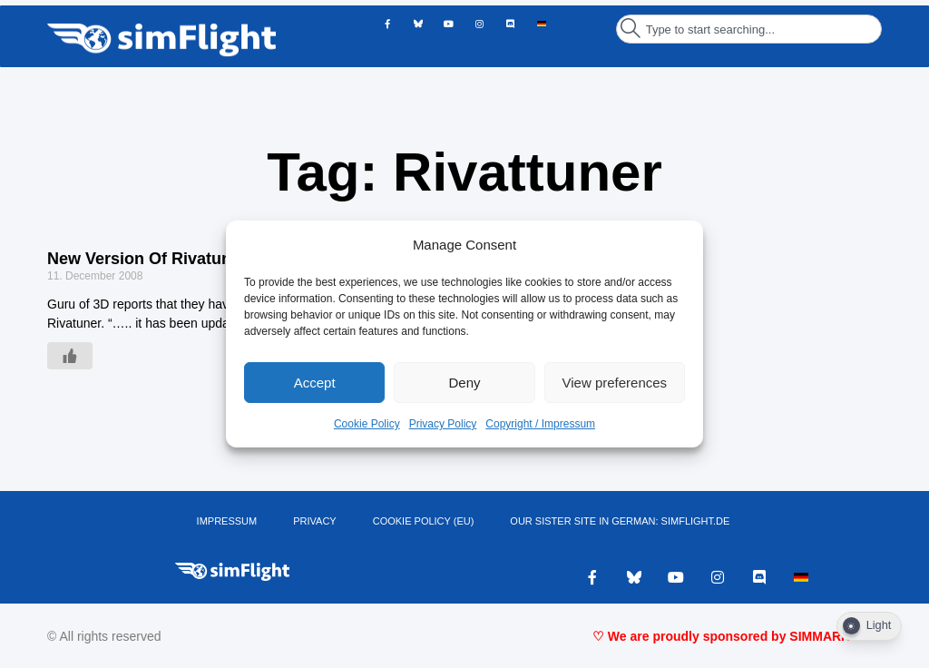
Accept (315, 382)
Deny (464, 382)
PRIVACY (314, 521)
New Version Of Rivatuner (147, 259)
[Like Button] (70, 355)
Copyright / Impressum (540, 424)
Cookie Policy (367, 424)
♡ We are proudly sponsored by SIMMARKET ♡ (737, 636)
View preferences (615, 382)
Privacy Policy (443, 424)
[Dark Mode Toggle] (869, 626)
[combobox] (749, 29)
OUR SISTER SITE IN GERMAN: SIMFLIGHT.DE (619, 521)
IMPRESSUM (227, 521)
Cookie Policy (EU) (423, 521)
